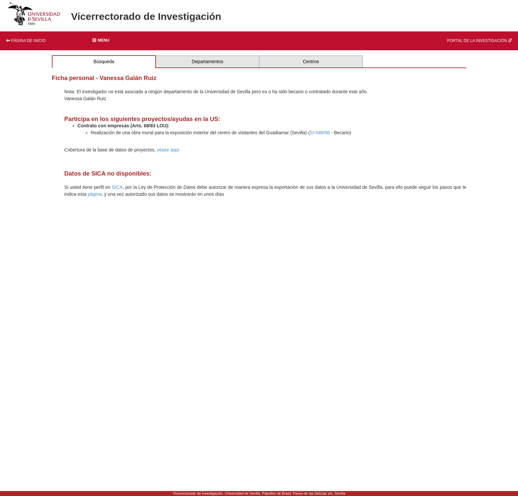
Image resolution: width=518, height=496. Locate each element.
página (94, 194)
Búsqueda (103, 61)
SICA (117, 187)
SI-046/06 (320, 132)
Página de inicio (26, 40)
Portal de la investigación (479, 40)
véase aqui (168, 149)
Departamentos (207, 61)
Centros (311, 61)
